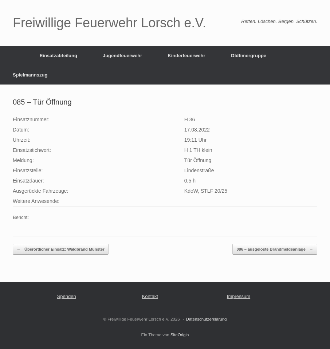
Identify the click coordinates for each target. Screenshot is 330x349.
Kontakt (150, 296)
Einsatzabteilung (58, 55)
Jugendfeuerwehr (122, 55)
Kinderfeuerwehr (186, 55)
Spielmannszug (30, 75)
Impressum (238, 296)
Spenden (66, 296)
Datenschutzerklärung (206, 319)
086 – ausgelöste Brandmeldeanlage (274, 249)
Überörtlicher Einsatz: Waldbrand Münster (61, 249)
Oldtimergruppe (249, 55)
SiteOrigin (179, 335)
